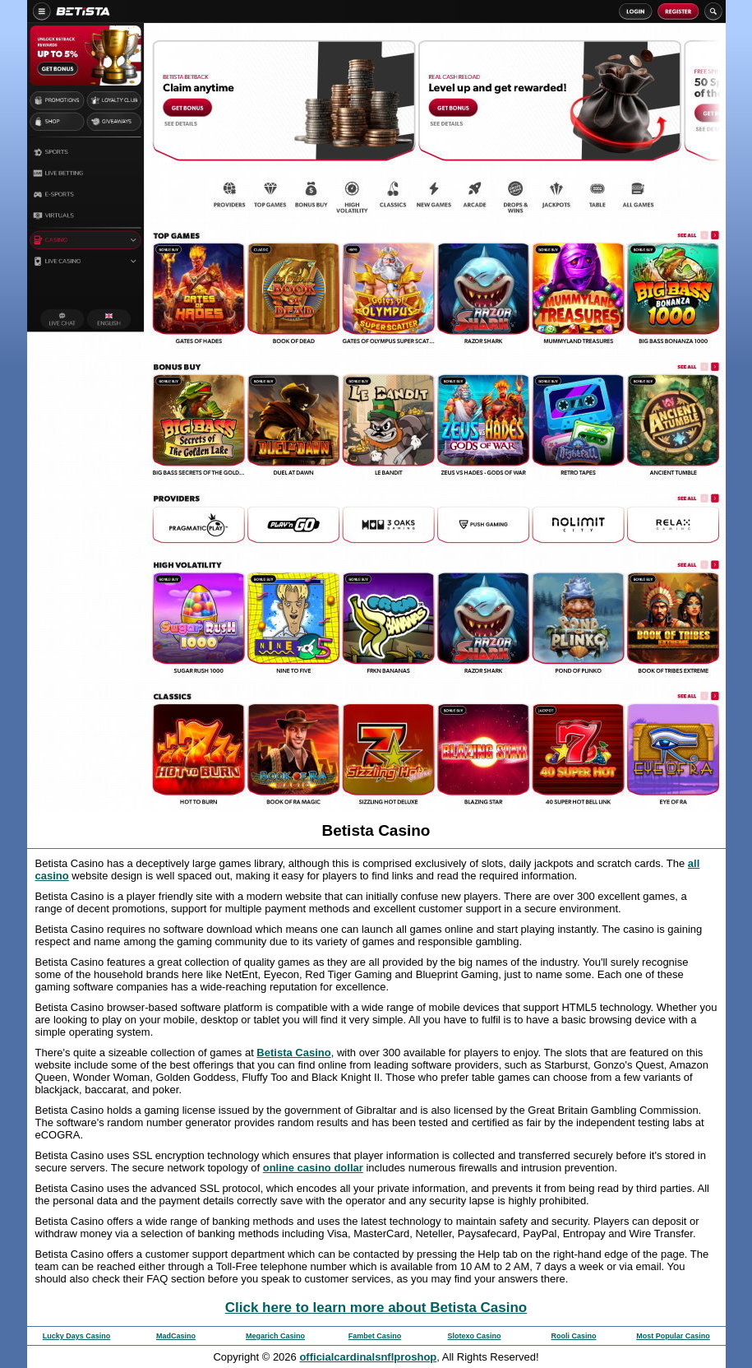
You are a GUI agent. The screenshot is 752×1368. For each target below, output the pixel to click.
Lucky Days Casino (77, 1336)
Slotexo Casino (474, 1336)
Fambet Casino (375, 1336)
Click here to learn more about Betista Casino (376, 1307)
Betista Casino (293, 1052)
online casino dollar (313, 1168)
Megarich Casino (275, 1336)
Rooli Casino (573, 1336)
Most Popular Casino (673, 1336)
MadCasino (176, 1336)
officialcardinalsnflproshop (367, 1357)
